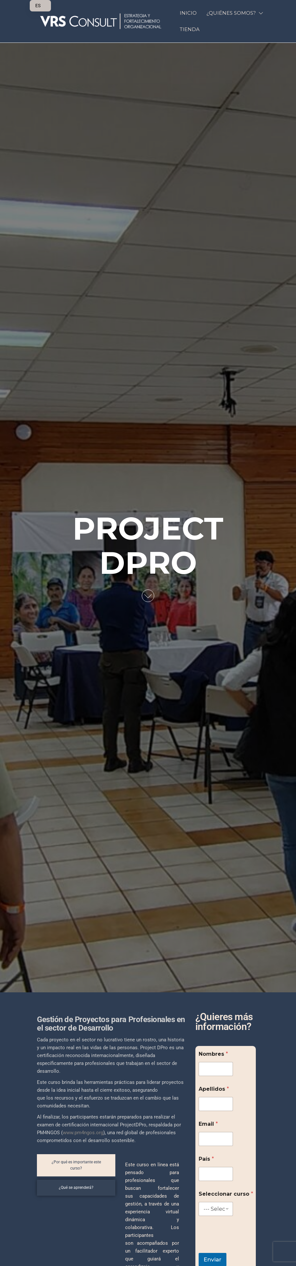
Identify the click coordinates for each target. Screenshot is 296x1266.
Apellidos (214, 1089)
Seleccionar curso (226, 1194)
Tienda (190, 29)
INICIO (188, 13)
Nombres (213, 1054)
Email (208, 1124)
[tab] (76, 1165)
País (206, 1159)
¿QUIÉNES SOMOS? (231, 13)
